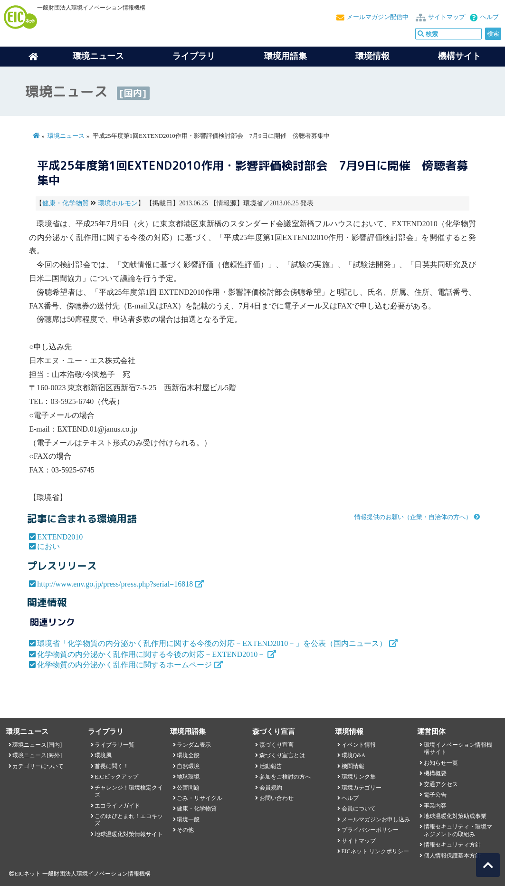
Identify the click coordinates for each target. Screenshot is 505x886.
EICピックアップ (116, 776)
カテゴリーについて (38, 766)
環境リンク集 (359, 776)
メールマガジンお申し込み (376, 819)
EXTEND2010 (60, 537)
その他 (185, 830)
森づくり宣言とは (282, 755)
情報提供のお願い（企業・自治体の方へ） (413, 517)
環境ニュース (66, 136)
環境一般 (188, 819)
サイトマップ (446, 17)
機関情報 (353, 766)
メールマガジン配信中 (378, 17)
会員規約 (270, 787)
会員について (359, 808)
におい (48, 546)
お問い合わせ (276, 798)
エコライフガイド (117, 805)
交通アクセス (441, 784)
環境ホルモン (118, 203)
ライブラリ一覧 (114, 745)
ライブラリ (193, 56)
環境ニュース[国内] (37, 745)
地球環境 (188, 776)
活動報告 (270, 766)
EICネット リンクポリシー (375, 851)
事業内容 (435, 805)
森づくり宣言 (276, 745)
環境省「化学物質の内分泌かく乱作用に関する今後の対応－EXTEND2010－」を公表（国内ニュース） (212, 643)
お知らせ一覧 (441, 763)
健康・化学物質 (65, 203)
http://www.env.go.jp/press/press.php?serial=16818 (115, 584)
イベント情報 (359, 745)
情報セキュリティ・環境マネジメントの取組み (458, 830)
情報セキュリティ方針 (452, 844)
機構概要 (435, 773)
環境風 (103, 755)
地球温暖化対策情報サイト (129, 834)
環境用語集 (285, 56)
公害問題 (188, 787)
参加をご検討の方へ (285, 776)
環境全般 (188, 755)
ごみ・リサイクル (199, 798)
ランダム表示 (194, 745)
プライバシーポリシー (370, 830)
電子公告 (435, 794)
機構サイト (459, 56)
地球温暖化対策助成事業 (455, 816)
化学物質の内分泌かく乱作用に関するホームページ (124, 665)
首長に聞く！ (112, 766)
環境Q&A (353, 755)
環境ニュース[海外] (37, 755)
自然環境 (188, 766)
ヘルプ (489, 17)
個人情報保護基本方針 (452, 855)
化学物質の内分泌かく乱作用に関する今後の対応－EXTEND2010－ (151, 654)
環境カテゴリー (361, 787)
